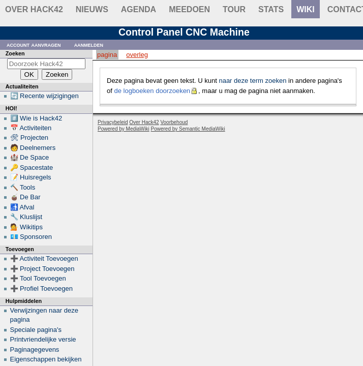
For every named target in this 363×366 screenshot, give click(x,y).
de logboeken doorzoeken (152, 91)
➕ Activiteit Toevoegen (44, 258)
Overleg (137, 54)
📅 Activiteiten (31, 128)
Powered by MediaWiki (123, 129)
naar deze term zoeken (252, 80)
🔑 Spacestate (31, 167)
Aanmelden (89, 44)
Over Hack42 (34, 9)
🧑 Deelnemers (33, 147)
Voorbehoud (174, 122)
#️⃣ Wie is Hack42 (36, 118)
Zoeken (15, 53)
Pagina (107, 54)
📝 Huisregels (30, 177)
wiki (305, 9)
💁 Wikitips (26, 227)
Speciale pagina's (36, 329)
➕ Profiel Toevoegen (41, 288)
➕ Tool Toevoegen (38, 278)
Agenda (138, 9)
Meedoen (189, 9)
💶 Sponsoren (31, 236)
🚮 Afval (22, 207)
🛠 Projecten (29, 137)
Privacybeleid (113, 122)
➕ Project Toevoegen (42, 268)
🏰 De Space (29, 157)
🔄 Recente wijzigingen (44, 96)
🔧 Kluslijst (26, 217)
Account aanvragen (34, 44)
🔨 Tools (23, 187)
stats (271, 9)
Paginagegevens (34, 349)
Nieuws (92, 9)
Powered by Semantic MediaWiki (188, 129)
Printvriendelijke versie (43, 339)
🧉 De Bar (25, 197)
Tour (234, 9)
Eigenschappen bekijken (46, 359)
